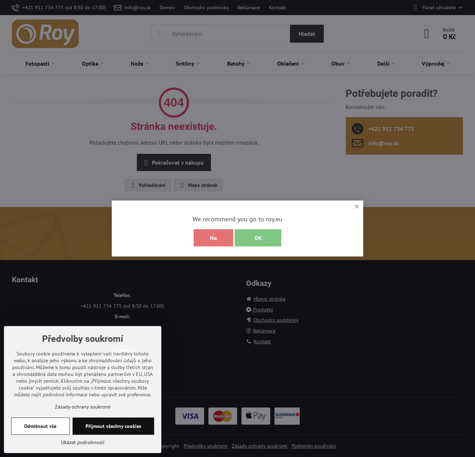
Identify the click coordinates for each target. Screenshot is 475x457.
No (213, 237)
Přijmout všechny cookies (113, 426)
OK (258, 237)
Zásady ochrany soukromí (83, 407)
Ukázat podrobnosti (83, 442)
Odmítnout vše (40, 426)
